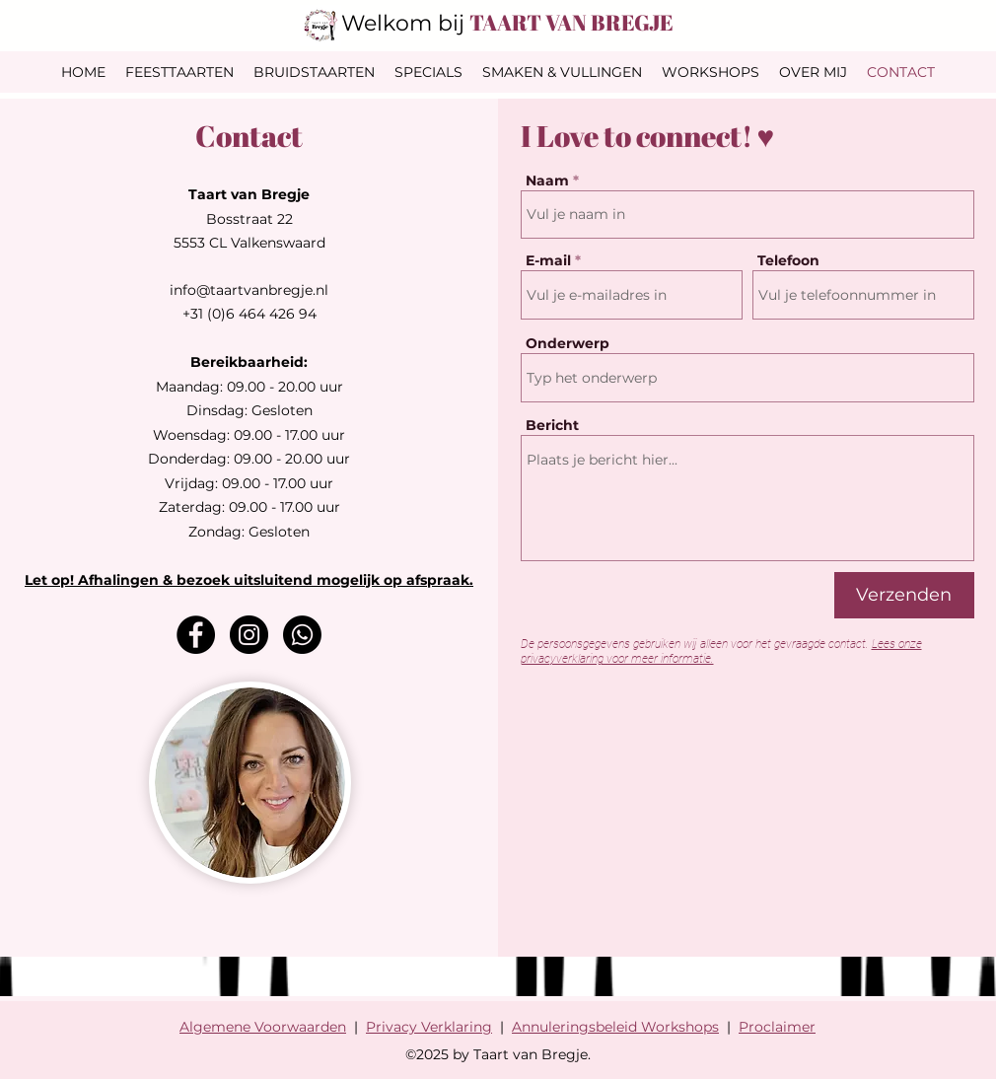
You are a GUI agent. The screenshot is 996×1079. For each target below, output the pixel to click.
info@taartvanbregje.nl (249, 290)
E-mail (548, 260)
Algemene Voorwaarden (262, 1027)
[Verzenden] (904, 595)
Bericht (552, 425)
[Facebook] (196, 634)
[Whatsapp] (302, 634)
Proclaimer (777, 1027)
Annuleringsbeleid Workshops (615, 1027)
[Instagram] (249, 634)
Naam (547, 180)
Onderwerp (567, 343)
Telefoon (788, 260)
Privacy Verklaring (429, 1027)
